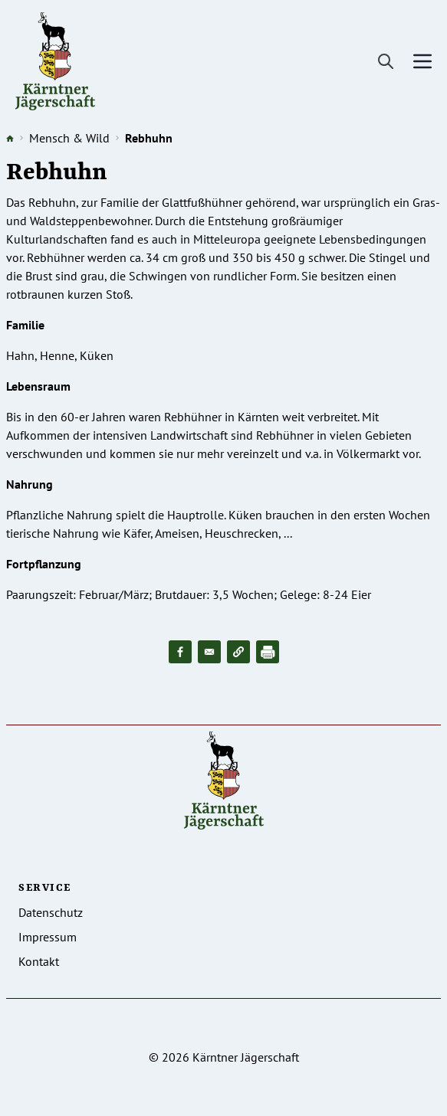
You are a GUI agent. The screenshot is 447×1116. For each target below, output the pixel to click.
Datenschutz (50, 912)
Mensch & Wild (69, 138)
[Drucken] (267, 651)
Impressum (47, 936)
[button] (238, 651)
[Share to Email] (209, 651)
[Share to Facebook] (180, 651)
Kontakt (38, 961)
